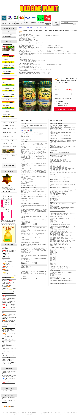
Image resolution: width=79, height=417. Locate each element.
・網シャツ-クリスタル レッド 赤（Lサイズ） (9, 254)
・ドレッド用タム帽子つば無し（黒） (9, 379)
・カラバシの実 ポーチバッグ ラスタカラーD (9, 283)
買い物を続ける (59, 101)
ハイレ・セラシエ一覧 (8, 140)
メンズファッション (9, 61)
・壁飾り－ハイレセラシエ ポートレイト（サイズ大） (8, 308)
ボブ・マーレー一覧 (7, 143)
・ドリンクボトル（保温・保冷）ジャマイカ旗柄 (8, 292)
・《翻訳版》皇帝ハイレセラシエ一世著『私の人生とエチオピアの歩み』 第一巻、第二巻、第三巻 (9, 329)
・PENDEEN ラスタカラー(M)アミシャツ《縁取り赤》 (9, 251)
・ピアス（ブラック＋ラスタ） (9, 355)
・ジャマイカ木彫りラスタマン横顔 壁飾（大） (8, 315)
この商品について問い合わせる (63, 103)
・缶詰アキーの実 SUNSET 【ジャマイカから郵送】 (8, 360)
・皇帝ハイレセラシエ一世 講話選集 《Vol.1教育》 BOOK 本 (9, 321)
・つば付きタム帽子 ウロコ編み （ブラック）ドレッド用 (9, 376)
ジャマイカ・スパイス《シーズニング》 (42, 27)
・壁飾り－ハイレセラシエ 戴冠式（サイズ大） (8, 302)
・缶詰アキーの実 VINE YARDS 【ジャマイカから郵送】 (9, 363)
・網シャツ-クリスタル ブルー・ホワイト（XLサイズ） (8, 260)
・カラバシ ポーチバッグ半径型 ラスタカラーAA (9, 276)
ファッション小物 (9, 73)
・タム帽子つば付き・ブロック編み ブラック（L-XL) (8, 382)
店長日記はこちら (6, 191)
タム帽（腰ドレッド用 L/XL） (8, 137)
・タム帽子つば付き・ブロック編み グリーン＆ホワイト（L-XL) (9, 341)
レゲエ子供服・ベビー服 (9, 90)
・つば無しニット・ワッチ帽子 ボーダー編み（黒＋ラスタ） (9, 345)
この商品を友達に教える (61, 105)
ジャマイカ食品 (9, 116)
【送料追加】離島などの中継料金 (57, 211)
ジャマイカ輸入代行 (9, 48)
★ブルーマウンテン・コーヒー (9, 150)
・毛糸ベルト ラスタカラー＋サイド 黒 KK (8, 264)
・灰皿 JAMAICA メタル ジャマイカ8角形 (9, 299)
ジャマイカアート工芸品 (9, 96)
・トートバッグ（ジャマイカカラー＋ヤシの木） (8, 334)
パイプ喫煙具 (6, 111)
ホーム (20, 27)
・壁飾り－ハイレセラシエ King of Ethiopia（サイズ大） (9, 305)
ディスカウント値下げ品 (8, 125)
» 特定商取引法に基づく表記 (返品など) (62, 98)
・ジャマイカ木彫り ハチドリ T (9, 357)
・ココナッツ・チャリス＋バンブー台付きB (9, 286)
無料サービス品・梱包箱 (8, 122)
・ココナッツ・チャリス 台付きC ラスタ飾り (9, 289)
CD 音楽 (5, 120)
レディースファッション (9, 67)
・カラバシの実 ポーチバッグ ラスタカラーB (9, 280)
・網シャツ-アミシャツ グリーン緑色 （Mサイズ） (9, 248)
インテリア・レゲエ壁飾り (9, 155)
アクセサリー (9, 78)
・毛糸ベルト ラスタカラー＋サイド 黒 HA (8, 270)
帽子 (9, 84)
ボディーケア (9, 107)
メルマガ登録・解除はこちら (9, 390)
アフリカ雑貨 (9, 101)
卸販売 (4, 158)
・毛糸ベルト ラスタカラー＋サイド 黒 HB (8, 273)
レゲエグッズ (9, 55)
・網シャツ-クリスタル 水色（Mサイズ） (9, 257)
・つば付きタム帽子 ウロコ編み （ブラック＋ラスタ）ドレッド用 (9, 372)
